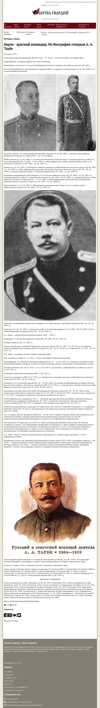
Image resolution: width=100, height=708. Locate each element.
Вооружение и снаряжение (62, 26)
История (51, 25)
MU (19, 663)
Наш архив (16, 26)
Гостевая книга (27, 26)
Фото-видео (39, 26)
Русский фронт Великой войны (18, 702)
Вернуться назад (11, 621)
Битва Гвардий (7, 33)
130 (7, 605)
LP (16, 663)
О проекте (8, 26)
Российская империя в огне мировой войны (23, 705)
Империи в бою (11, 699)
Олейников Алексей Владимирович (24, 601)
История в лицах (30, 33)
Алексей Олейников (50, 19)
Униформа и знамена (84, 26)
